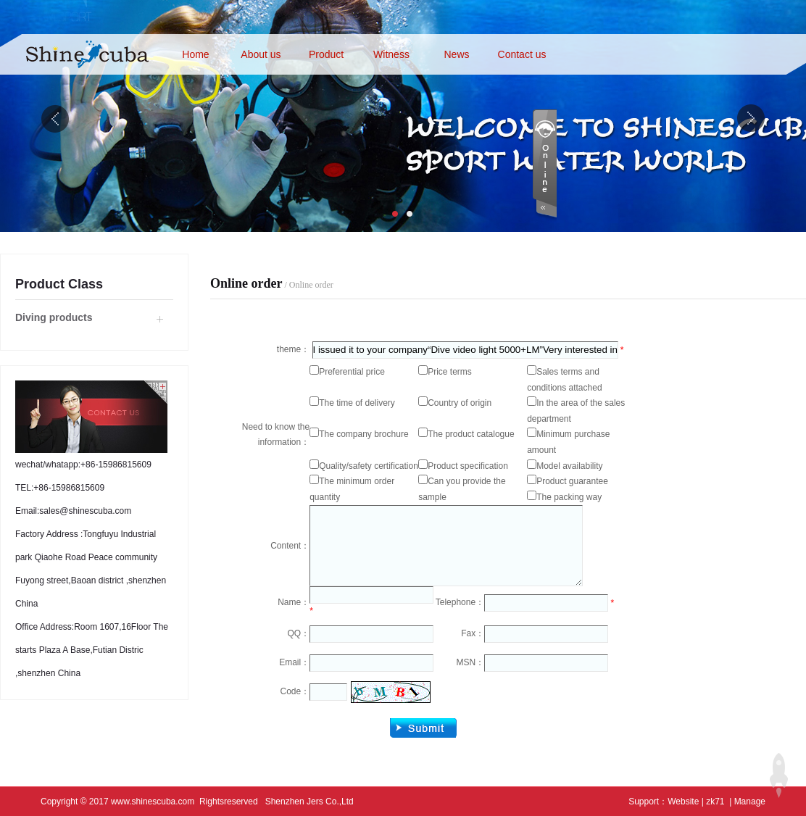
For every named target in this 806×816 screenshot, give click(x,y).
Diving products (54, 317)
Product (326, 54)
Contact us (522, 54)
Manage (749, 801)
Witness (391, 54)
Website (683, 801)
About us (261, 54)
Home (195, 54)
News (456, 54)
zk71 (715, 801)
